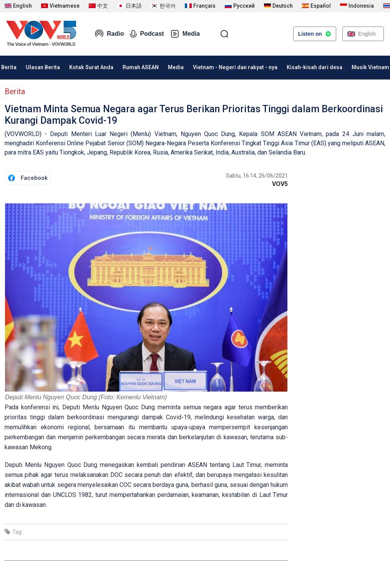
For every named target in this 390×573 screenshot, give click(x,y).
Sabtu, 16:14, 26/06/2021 (257, 176)
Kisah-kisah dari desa (314, 67)
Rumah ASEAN (141, 67)
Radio (109, 33)
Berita (15, 91)
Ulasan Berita (43, 67)
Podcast (147, 34)
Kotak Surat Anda (91, 67)
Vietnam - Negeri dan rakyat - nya (235, 67)
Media (185, 33)
